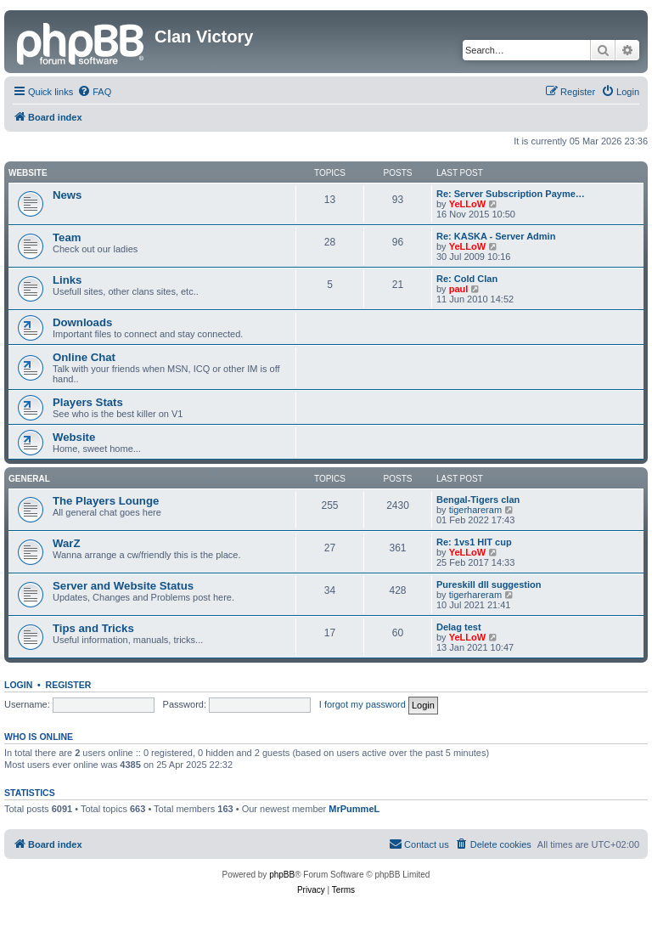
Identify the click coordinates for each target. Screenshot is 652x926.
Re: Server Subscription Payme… (510, 194)
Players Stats (88, 402)
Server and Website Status (123, 585)
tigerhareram (475, 510)
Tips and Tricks (93, 628)
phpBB (282, 874)
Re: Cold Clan (466, 279)
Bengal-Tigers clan (478, 499)
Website (28, 173)
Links (67, 280)
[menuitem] (94, 92)
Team (67, 237)
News (67, 195)
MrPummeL (354, 809)
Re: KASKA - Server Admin (495, 236)
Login (18, 685)
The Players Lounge (106, 500)
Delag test (458, 627)
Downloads (82, 322)
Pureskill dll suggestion (488, 584)
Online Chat (84, 357)
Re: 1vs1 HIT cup (474, 542)
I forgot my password (362, 704)
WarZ (66, 543)
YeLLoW (467, 204)
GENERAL (29, 478)
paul (459, 289)
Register (69, 685)
